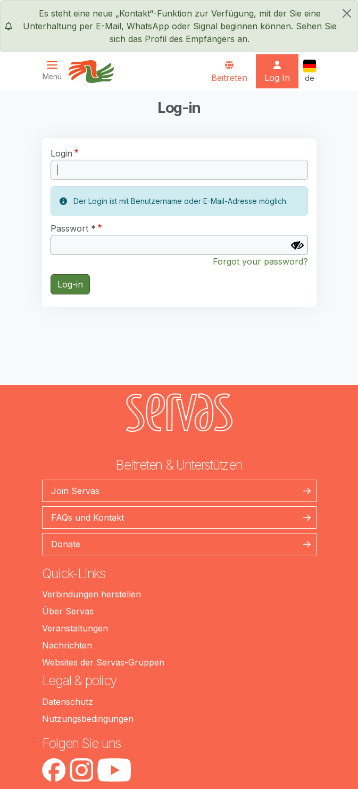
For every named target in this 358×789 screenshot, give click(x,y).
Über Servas (68, 611)
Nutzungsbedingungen (88, 718)
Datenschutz (67, 701)
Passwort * (73, 228)
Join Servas (75, 491)
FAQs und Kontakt (87, 517)
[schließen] (346, 13)
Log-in (70, 284)
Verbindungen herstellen (91, 594)
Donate (65, 544)
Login (61, 153)
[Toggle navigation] (55, 70)
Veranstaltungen (75, 628)
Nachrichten (67, 645)
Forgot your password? (260, 261)
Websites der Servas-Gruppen (103, 662)
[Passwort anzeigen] (297, 245)
